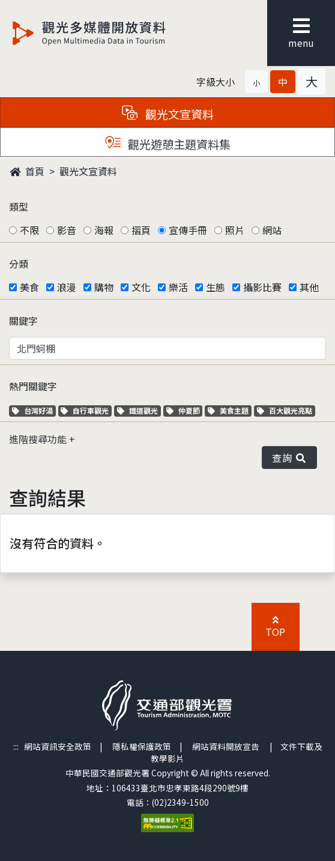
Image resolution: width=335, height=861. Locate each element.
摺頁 (141, 230)
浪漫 (66, 287)
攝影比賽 (262, 287)
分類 (18, 263)
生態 (215, 287)
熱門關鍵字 (33, 386)
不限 (29, 230)
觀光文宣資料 (88, 171)
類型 (18, 206)
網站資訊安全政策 (57, 746)
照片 (234, 230)
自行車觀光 (85, 410)
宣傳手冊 (188, 230)
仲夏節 (184, 410)
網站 (272, 230)
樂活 (178, 287)
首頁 (27, 171)
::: (16, 746)
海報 (103, 230)
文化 (141, 287)
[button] (256, 81)
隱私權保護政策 (141, 746)
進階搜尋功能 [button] (39, 439)
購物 (103, 287)
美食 (29, 287)
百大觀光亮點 (284, 410)
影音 (66, 230)
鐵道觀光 (139, 410)
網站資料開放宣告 (225, 746)
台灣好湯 (34, 410)
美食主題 (230, 410)
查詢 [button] (289, 457)
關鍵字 (23, 320)
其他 (309, 287)
